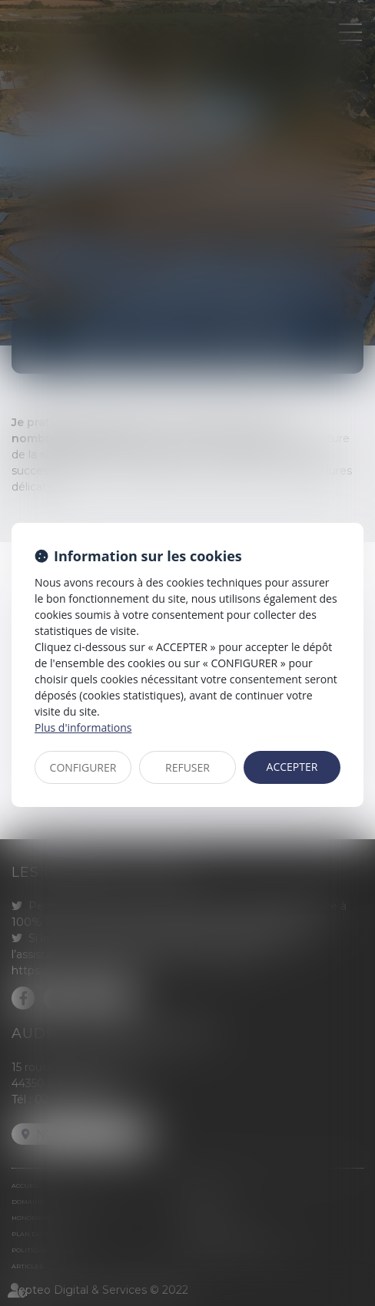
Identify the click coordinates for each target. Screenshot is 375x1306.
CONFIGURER (83, 767)
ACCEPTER (292, 766)
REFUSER (187, 767)
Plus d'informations (83, 727)
